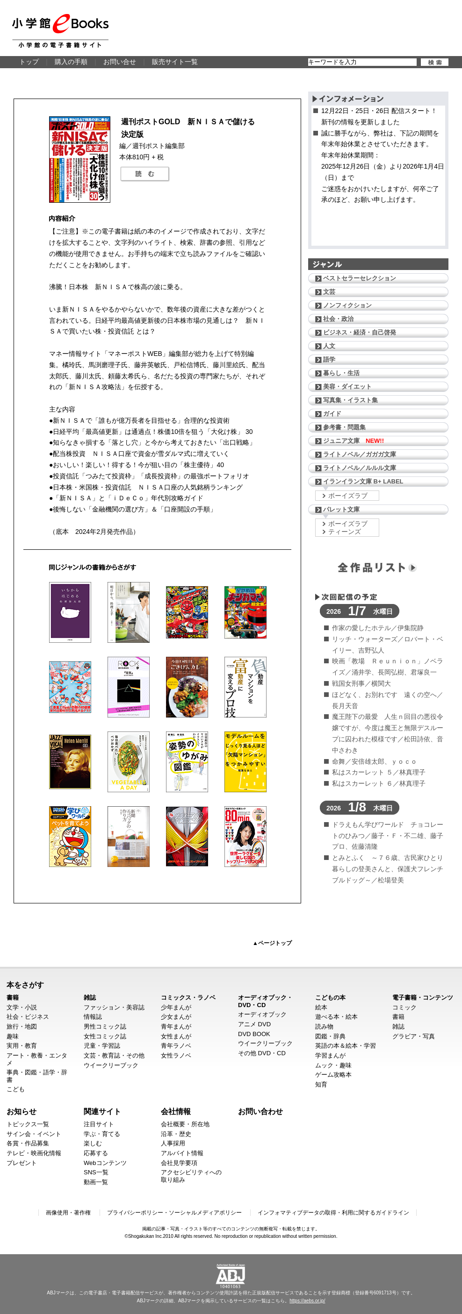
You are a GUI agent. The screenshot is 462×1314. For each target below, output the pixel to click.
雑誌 (90, 997)
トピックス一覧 (28, 1124)
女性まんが (176, 1036)
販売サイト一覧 (175, 61)
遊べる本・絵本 (336, 1016)
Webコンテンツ (105, 1162)
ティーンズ (344, 531)
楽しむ (93, 1143)
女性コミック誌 (105, 1036)
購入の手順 (71, 61)
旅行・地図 (22, 1026)
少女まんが (176, 1016)
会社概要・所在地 (185, 1124)
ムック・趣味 (333, 1065)
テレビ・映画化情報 (34, 1153)
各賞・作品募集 (28, 1143)
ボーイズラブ (348, 495)
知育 (321, 1084)
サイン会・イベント (34, 1133)
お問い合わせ (260, 1111)
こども (16, 1089)
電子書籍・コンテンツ (422, 997)
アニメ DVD (254, 1024)
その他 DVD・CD (262, 1053)
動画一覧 (96, 1182)
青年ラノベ (176, 1045)
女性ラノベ (176, 1055)
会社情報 (176, 1111)
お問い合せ (119, 61)
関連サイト (102, 1111)
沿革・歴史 (176, 1133)
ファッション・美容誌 (114, 1007)
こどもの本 (330, 997)
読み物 (324, 1026)
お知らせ (21, 1111)
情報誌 (93, 1016)
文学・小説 (22, 1007)
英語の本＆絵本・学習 (345, 1045)
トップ (29, 61)
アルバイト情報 (182, 1153)
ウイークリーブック (111, 1065)
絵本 (321, 1007)
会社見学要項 (179, 1162)
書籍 (13, 997)
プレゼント (22, 1162)
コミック (404, 1007)
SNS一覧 (96, 1172)
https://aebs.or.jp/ (307, 1300)
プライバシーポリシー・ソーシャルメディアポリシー (174, 1212)
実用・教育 (22, 1045)
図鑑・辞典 (330, 1036)
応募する (96, 1153)
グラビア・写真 (413, 1036)
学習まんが (330, 1055)
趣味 (13, 1036)
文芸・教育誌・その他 (114, 1055)
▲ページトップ (272, 943)
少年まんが (176, 1007)
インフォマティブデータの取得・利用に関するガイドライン (333, 1212)
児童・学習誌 (102, 1045)
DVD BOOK (254, 1033)
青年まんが (176, 1026)
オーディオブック (262, 1014)
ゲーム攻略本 (333, 1074)
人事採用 (173, 1143)
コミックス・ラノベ (188, 997)
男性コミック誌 (105, 1026)
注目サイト (99, 1124)
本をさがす (25, 984)
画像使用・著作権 (68, 1212)
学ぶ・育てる (102, 1133)
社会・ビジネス (28, 1016)
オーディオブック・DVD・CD (265, 1001)
